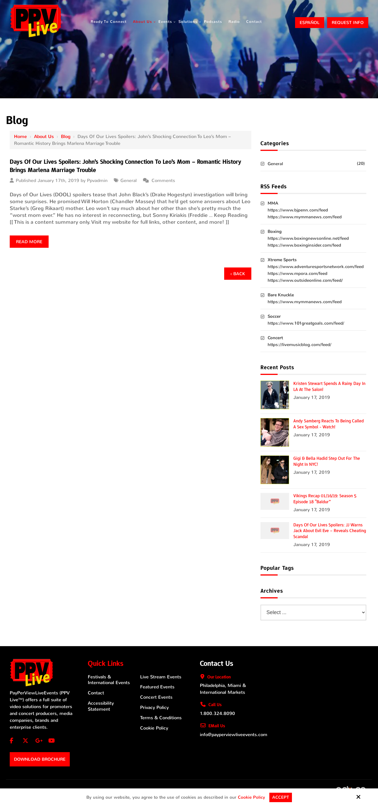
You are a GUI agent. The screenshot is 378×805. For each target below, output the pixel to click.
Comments (163, 180)
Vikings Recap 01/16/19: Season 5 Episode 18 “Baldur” (324, 499)
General (128, 180)
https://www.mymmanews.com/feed (305, 217)
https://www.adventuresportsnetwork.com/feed (316, 266)
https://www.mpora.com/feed (297, 273)
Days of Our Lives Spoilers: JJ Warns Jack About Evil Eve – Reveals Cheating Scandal (329, 531)
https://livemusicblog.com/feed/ (299, 344)
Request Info (348, 22)
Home (20, 136)
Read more (29, 242)
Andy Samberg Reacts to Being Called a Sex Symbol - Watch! (328, 424)
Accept (280, 797)
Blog (65, 136)
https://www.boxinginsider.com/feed (304, 245)
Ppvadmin (97, 180)
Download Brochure (39, 759)
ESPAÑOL (310, 22)
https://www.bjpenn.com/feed (298, 210)
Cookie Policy (251, 797)
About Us (44, 136)
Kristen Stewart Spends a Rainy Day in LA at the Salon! (329, 386)
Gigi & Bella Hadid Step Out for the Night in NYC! (326, 461)
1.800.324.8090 (217, 713)
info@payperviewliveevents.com (233, 735)
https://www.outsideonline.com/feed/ (305, 280)
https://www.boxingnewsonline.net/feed (308, 238)
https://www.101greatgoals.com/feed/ (306, 323)
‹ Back (237, 274)
